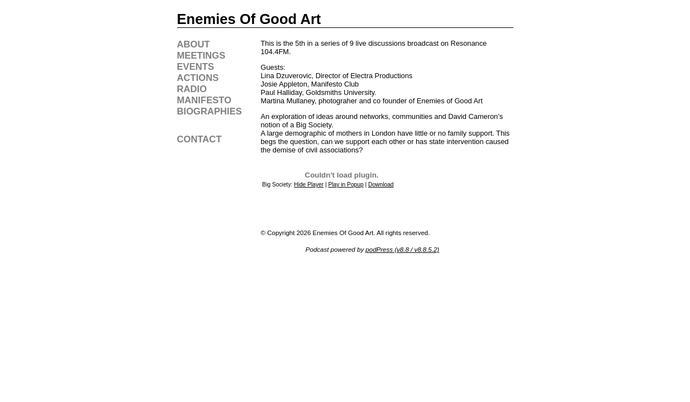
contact (199, 139)
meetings (201, 55)
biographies (209, 111)
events (196, 66)
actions (198, 78)
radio (192, 89)
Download (381, 184)
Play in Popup (346, 184)
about (193, 44)
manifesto (204, 100)
